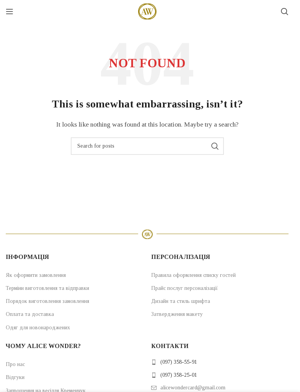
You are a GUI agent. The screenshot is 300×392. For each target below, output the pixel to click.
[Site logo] (147, 11)
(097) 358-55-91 (178, 362)
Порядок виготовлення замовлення (47, 301)
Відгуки (15, 377)
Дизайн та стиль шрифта (180, 301)
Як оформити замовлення (36, 275)
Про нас (15, 364)
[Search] (284, 11)
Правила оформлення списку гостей (193, 275)
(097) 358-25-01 (178, 375)
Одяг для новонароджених (38, 327)
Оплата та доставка (30, 314)
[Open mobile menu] (9, 11)
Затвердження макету (177, 314)
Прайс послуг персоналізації (184, 288)
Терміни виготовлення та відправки (47, 288)
